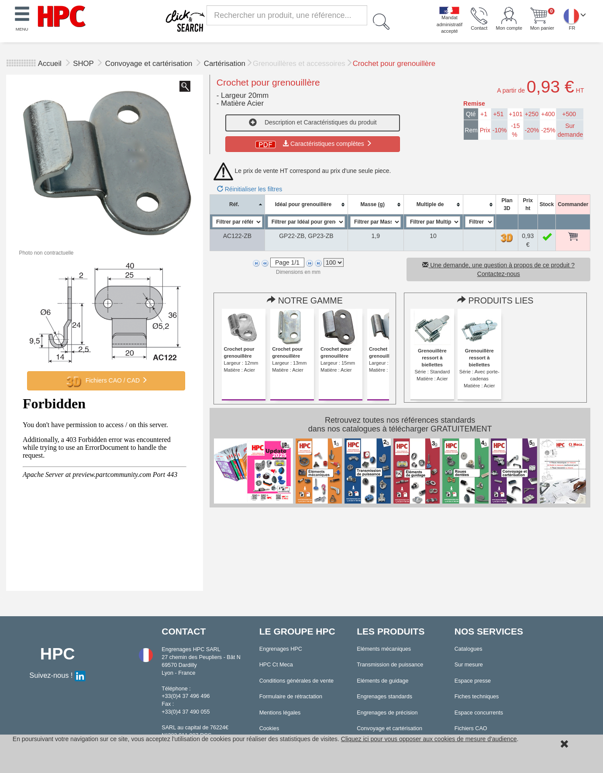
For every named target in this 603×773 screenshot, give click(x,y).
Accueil (50, 63)
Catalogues (468, 649)
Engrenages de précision (387, 713)
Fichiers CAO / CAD (106, 380)
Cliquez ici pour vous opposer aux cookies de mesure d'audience (429, 738)
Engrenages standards (384, 697)
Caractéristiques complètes (313, 143)
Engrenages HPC (280, 649)
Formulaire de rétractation (290, 697)
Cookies (269, 728)
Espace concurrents (479, 713)
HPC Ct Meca (276, 665)
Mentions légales (280, 713)
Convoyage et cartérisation (149, 63)
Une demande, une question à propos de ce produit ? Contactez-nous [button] (498, 269)
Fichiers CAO (471, 728)
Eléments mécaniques (384, 649)
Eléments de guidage (382, 681)
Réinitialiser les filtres (249, 189)
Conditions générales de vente (296, 681)
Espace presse (473, 681)
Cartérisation (224, 63)
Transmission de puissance (390, 665)
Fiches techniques (477, 697)
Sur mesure (469, 665)
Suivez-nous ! (57, 675)
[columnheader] (237, 204)
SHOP (84, 63)
